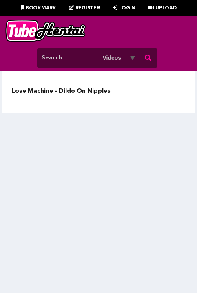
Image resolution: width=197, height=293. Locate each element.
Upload (162, 8)
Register (84, 8)
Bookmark (38, 8)
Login (124, 8)
